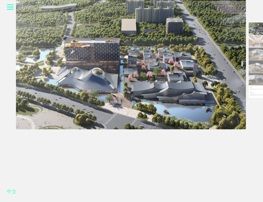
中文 (12, 192)
